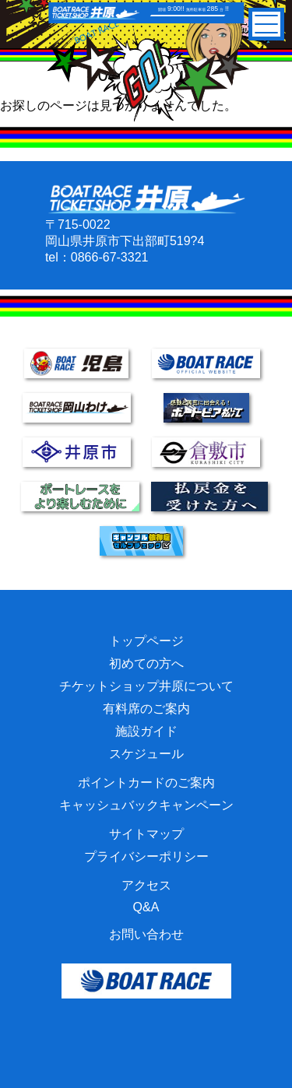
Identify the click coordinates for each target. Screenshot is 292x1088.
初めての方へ (146, 663)
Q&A (146, 907)
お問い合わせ (146, 934)
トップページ (146, 641)
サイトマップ (146, 834)
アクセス (146, 885)
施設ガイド (146, 731)
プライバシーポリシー (146, 856)
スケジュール (146, 753)
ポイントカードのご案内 (146, 782)
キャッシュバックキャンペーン (146, 805)
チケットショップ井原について (146, 686)
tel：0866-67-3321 (97, 257)
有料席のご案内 (146, 708)
